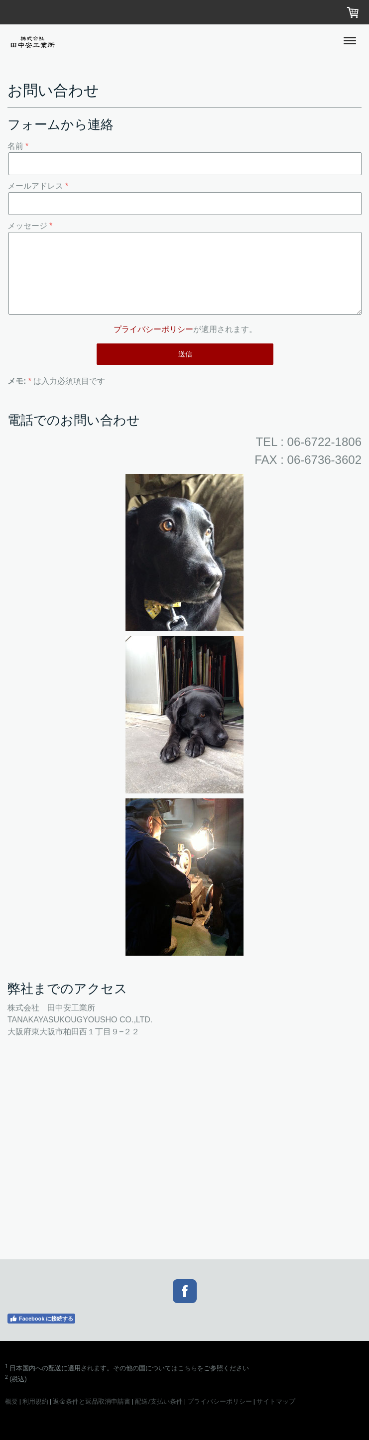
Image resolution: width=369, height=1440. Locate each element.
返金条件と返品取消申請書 (91, 1401)
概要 (11, 1401)
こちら (187, 1368)
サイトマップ (275, 1401)
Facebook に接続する (41, 1319)
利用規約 (35, 1401)
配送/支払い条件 (159, 1401)
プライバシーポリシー (153, 329)
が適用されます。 (185, 329)
